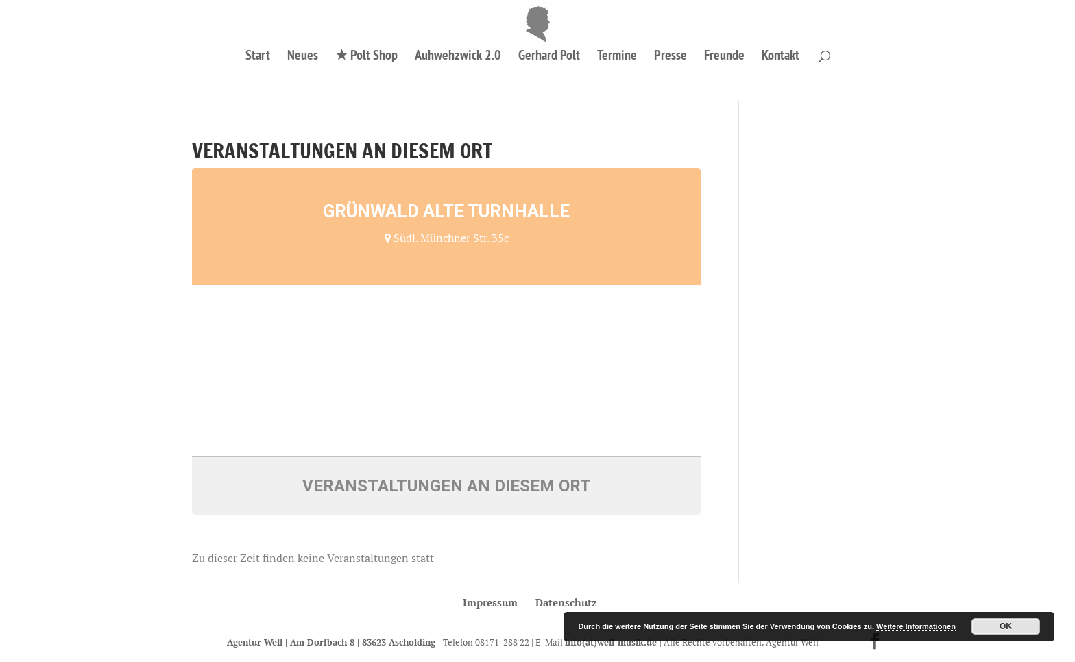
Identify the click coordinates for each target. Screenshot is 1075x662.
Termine (617, 57)
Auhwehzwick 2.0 (458, 57)
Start (257, 57)
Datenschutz (566, 602)
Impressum (490, 602)
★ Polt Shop (366, 57)
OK (1006, 626)
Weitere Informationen (916, 626)
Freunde (724, 57)
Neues (302, 57)
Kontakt (780, 57)
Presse (670, 57)
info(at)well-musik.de (612, 642)
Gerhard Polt (549, 57)
